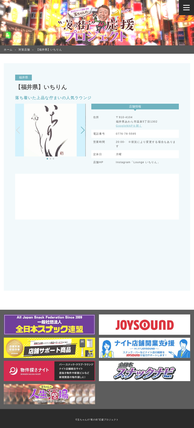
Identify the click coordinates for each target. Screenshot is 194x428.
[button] (47, 159)
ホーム (8, 49)
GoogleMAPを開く (129, 126)
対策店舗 (24, 49)
